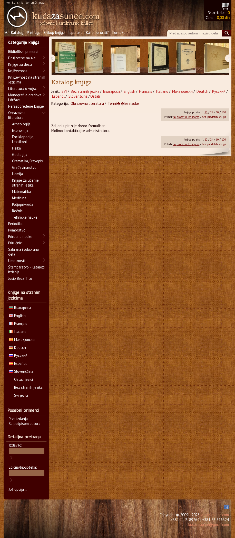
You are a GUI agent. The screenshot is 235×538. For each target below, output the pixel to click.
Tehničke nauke (24, 217)
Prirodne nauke (20, 236)
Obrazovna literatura (87, 103)
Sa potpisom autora (24, 423)
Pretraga (34, 32)
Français (145, 91)
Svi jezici (21, 395)
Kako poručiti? (97, 32)
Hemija (17, 173)
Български (111, 91)
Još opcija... (18, 489)
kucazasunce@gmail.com (208, 524)
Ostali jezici (23, 379)
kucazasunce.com (215, 514)
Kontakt (118, 32)
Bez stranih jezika (85, 91)
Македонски (182, 91)
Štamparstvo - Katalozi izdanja (26, 269)
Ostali (95, 96)
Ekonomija (20, 130)
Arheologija (21, 124)
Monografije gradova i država (24, 97)
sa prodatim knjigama (186, 117)
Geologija (19, 154)
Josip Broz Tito (20, 278)
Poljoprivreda (22, 204)
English (129, 91)
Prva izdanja (18, 418)
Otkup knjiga (54, 32)
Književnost (17, 70)
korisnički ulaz (35, 2)
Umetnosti (16, 260)
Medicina (19, 198)
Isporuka (75, 32)
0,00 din (223, 17)
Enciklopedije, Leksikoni (23, 139)
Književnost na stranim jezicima (26, 80)
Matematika (21, 191)
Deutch (202, 91)
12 (206, 112)
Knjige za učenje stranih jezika (25, 183)
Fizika (16, 148)
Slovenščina (77, 96)
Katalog (17, 32)
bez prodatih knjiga (214, 117)
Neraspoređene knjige (26, 106)
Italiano (162, 91)
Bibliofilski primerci (23, 51)
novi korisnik (14, 2)
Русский (219, 91)
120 (223, 112)
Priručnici (15, 242)
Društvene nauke (22, 57)
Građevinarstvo (24, 167)
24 (211, 112)
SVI (64, 91)
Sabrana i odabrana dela (23, 252)
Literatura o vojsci (22, 88)
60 (217, 112)
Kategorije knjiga (23, 42)
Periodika (15, 223)
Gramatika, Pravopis (27, 161)
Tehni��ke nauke (123, 103)
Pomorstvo (16, 230)
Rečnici (17, 210)
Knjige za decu (20, 64)
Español (58, 96)
